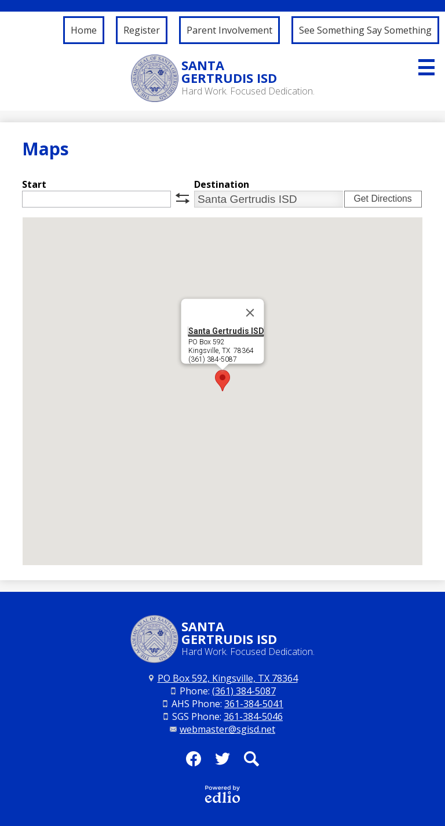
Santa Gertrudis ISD (226, 331)
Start (34, 184)
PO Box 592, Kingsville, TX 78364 (228, 678)
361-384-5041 (253, 703)
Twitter (222, 762)
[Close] (250, 313)
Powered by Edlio (222, 794)
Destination (221, 184)
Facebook (193, 762)
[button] (222, 380)
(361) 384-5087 (244, 691)
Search (251, 762)
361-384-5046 (253, 716)
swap (182, 198)
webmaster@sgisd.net (227, 729)
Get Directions (382, 198)
